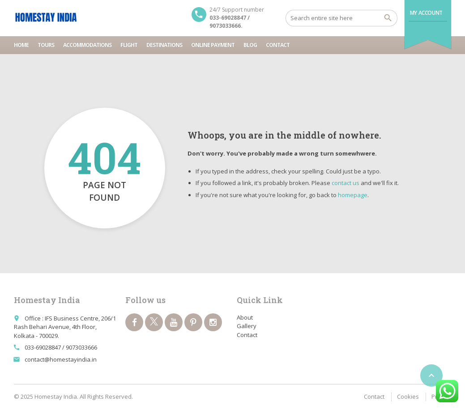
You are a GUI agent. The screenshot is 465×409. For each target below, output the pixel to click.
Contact (278, 45)
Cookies (408, 396)
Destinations (164, 45)
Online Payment (213, 45)
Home (21, 45)
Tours (46, 45)
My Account (426, 13)
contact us (345, 183)
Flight (128, 45)
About (245, 317)
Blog (250, 45)
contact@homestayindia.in (61, 359)
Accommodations (87, 45)
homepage (352, 195)
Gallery (246, 326)
